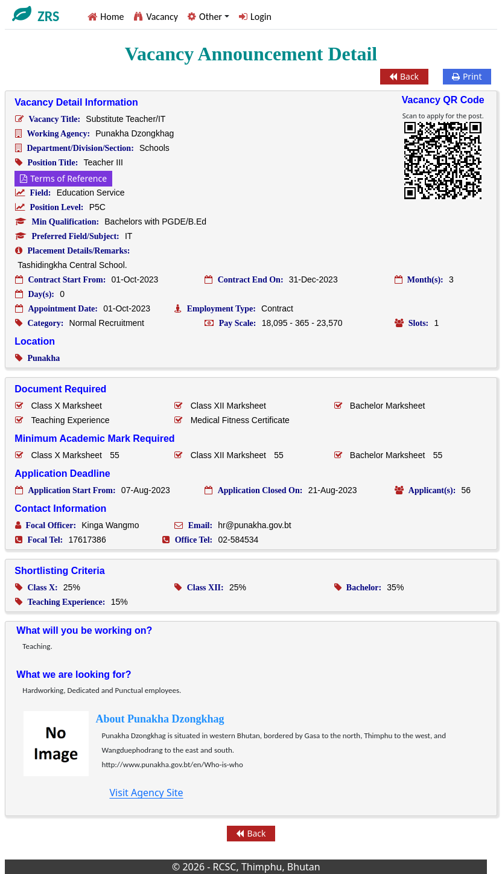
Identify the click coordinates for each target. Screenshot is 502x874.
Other (210, 16)
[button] (208, 16)
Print (467, 76)
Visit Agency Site (146, 792)
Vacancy (162, 16)
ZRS (48, 16)
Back (404, 76)
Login (261, 16)
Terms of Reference (63, 178)
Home (112, 16)
